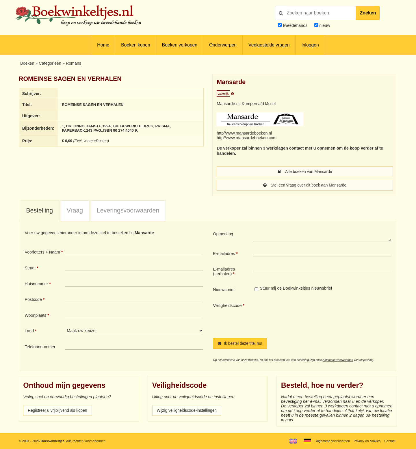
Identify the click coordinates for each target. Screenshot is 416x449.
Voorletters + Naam (42, 252)
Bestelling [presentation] (39, 211)
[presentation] (301, 316)
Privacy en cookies (366, 441)
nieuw (324, 25)
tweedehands (295, 25)
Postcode (33, 300)
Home (103, 44)
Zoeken (368, 12)
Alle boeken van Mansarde (304, 171)
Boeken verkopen (179, 44)
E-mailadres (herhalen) (224, 272)
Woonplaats (35, 316)
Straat (30, 268)
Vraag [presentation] (75, 211)
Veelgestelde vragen (268, 44)
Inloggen (310, 44)
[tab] (40, 211)
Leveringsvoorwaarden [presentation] (128, 211)
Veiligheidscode (227, 306)
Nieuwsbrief (224, 290)
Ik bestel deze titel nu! (241, 344)
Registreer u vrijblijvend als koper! (59, 411)
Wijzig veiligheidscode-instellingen (188, 411)
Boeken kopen (135, 44)
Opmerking (223, 234)
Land (29, 331)
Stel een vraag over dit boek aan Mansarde (304, 185)
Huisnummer (36, 284)
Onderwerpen (223, 44)
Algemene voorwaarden (338, 360)
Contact (389, 441)
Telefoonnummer (40, 347)
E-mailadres (224, 254)
